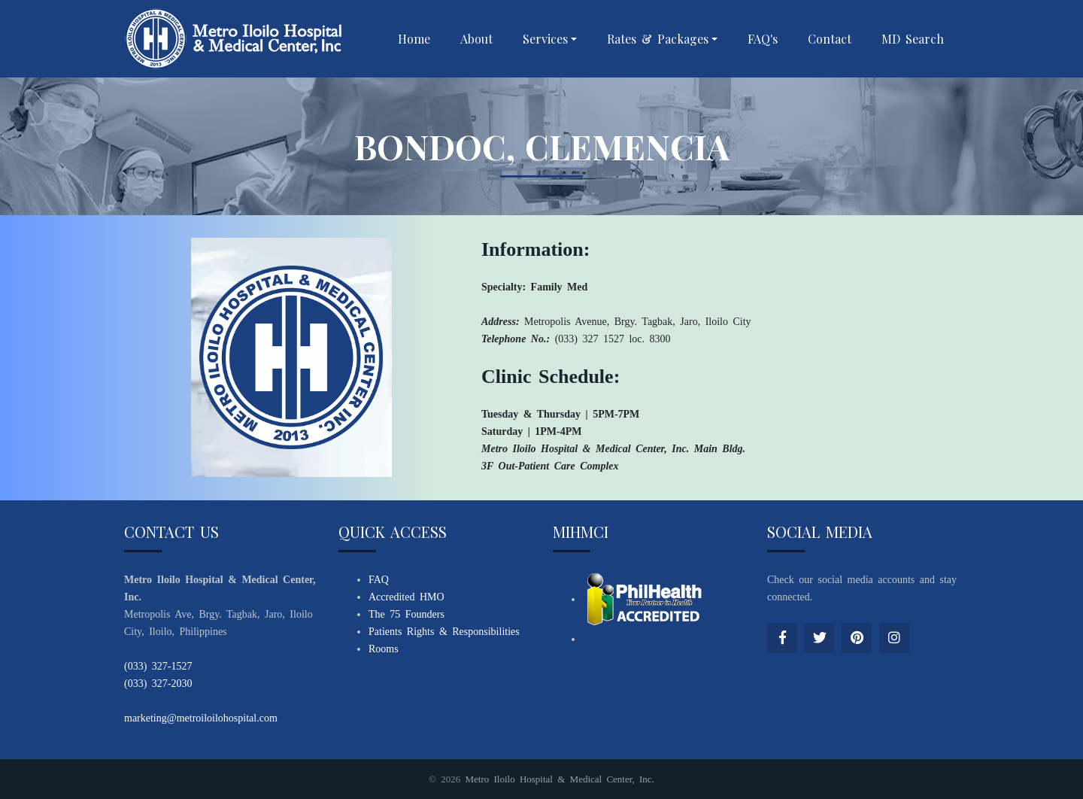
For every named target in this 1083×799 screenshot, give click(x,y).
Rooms (384, 649)
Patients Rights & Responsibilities (444, 631)
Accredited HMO (406, 597)
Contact (829, 39)
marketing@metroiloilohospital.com (201, 718)
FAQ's (763, 39)
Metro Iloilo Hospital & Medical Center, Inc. (559, 779)
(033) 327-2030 (158, 683)
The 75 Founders (406, 614)
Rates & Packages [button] (657, 39)
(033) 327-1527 (158, 666)
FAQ (379, 579)
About (476, 39)
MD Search (912, 39)
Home (414, 39)
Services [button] (545, 39)
